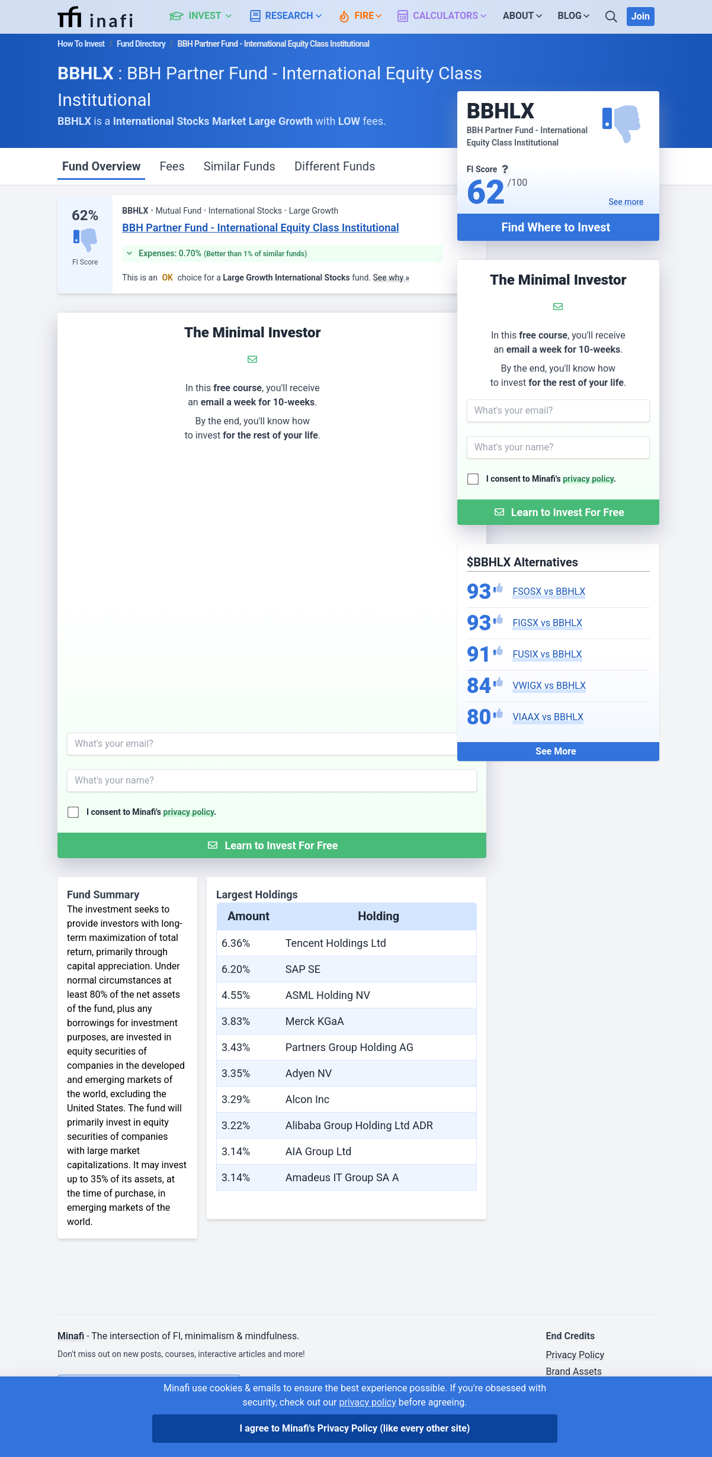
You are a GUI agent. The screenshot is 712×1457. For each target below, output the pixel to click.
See (626, 202)
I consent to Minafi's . (551, 478)
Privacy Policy (575, 1355)
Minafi (70, 1336)
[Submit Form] (558, 512)
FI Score (85, 262)
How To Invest (80, 44)
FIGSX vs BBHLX (547, 622)
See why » (391, 277)
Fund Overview (101, 166)
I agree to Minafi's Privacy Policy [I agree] (355, 1428)
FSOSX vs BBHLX (548, 591)
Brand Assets (574, 1371)
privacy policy (588, 478)
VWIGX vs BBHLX (549, 685)
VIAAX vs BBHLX (547, 717)
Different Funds (335, 166)
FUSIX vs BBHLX (547, 654)
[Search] (612, 17)
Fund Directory (141, 44)
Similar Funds (239, 166)
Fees (171, 166)
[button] (207, 17)
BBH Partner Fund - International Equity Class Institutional (260, 227)
